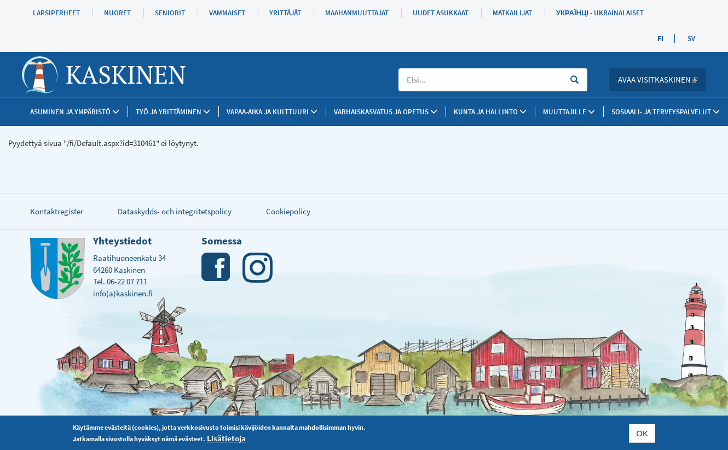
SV (691, 38)
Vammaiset (227, 12)
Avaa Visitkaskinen (662, 79)
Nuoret (117, 12)
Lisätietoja (226, 438)
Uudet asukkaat (441, 12)
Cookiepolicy (288, 211)
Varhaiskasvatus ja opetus (385, 111)
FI (660, 38)
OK (642, 433)
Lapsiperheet (56, 12)
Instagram (257, 268)
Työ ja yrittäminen (173, 111)
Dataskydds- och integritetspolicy (175, 211)
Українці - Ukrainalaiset (600, 12)
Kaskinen (126, 74)
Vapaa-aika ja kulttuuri (272, 111)
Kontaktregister (56, 211)
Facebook (216, 268)
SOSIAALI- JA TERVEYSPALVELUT (665, 111)
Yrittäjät (285, 12)
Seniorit (170, 12)
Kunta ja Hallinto (490, 111)
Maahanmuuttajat (357, 12)
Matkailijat (512, 12)
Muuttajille (569, 111)
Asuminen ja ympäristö (74, 111)
